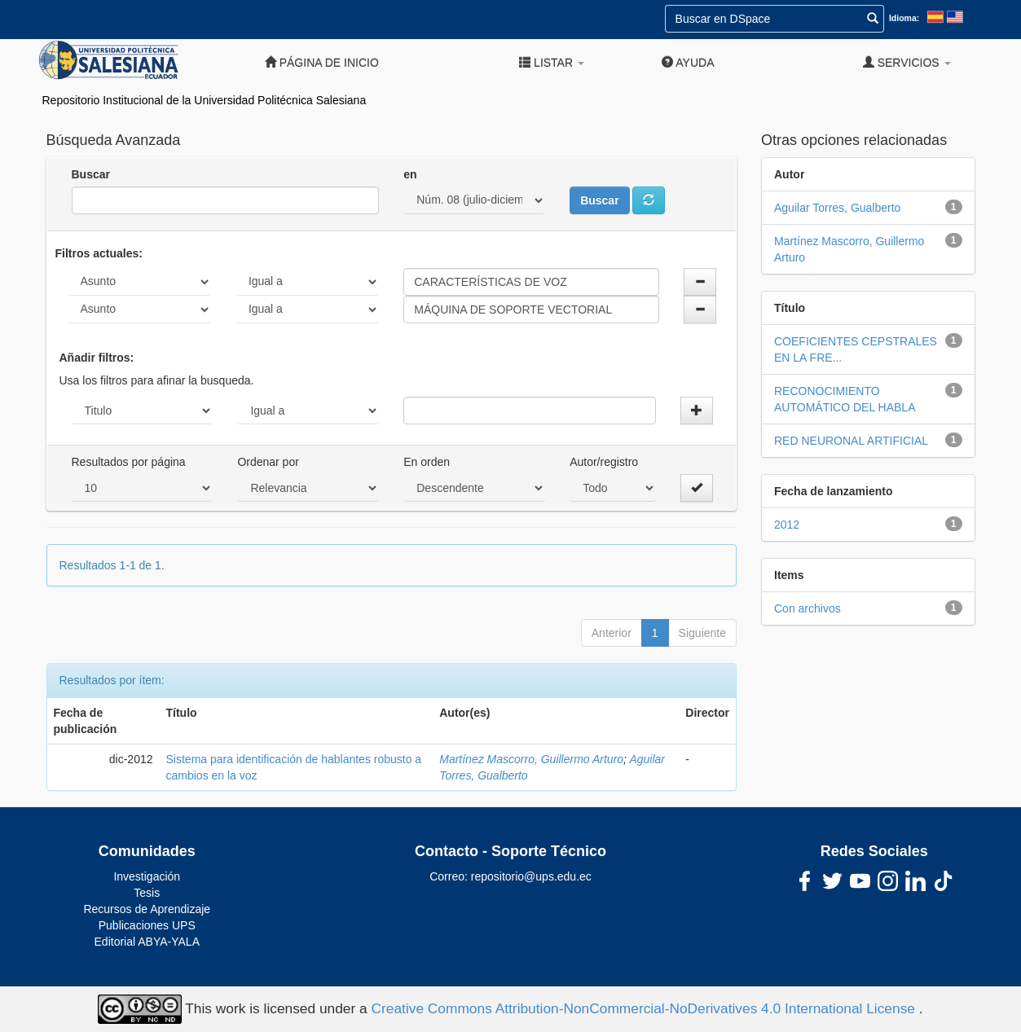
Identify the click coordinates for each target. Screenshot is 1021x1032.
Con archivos (807, 608)
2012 (786, 524)
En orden (426, 461)
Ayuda (688, 62)
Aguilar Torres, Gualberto (837, 207)
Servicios (907, 62)
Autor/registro (604, 461)
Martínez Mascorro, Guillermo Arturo (531, 759)
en (409, 174)
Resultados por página (129, 461)
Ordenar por (267, 461)
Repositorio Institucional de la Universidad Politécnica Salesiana (204, 100)
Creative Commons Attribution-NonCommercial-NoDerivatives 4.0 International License (645, 1008)
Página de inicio (322, 62)
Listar (551, 62)
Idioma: (904, 18)
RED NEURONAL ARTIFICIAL (851, 440)
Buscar (91, 174)
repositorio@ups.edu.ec (531, 876)
